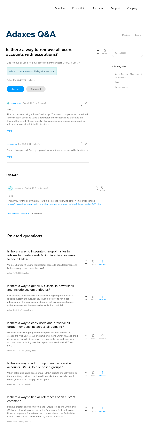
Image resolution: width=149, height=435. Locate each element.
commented (16, 103)
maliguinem (31, 350)
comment (36, 89)
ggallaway (29, 310)
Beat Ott (28, 421)
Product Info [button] (78, 8)
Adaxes (17, 8)
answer (15, 89)
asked (10, 80)
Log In (138, 35)
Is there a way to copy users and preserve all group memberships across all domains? (38, 325)
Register (126, 35)
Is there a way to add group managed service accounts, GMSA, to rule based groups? (39, 365)
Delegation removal (44, 71)
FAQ (117, 82)
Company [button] (132, 8)
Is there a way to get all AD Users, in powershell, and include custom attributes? (40, 288)
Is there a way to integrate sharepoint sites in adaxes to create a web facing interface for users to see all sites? (41, 255)
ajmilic (28, 384)
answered (19, 188)
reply (9, 130)
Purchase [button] (98, 8)
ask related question (18, 213)
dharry (27, 273)
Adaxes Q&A (31, 34)
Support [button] (115, 8)
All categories (119, 66)
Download (60, 8)
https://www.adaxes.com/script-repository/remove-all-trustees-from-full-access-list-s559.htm (54, 204)
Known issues (121, 87)
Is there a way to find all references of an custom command (41, 399)
